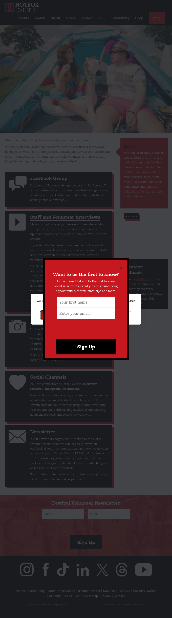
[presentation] (86, 327)
